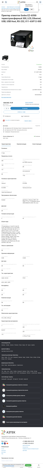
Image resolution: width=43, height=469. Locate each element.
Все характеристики (6, 97)
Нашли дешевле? (29, 102)
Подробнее (37, 125)
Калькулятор (25, 447)
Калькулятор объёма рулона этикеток (13, 395)
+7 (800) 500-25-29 (28, 441)
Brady (23, 345)
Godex (6, 357)
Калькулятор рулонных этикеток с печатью (15, 385)
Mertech (10, 359)
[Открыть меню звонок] (40, 2)
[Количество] (6, 108)
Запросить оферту (27, 121)
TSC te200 (21, 379)
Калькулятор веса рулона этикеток (13, 411)
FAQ (2, 454)
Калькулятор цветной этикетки (12, 417)
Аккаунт (38, 466)
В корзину (25, 108)
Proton (20, 345)
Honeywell (15, 357)
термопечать (20, 365)
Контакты (3, 450)
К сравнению (25, 116)
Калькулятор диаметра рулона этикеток (14, 401)
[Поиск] (6, 2)
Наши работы (7, 120)
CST (26, 345)
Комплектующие (21, 144)
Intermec (12, 345)
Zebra (2, 357)
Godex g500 (3, 379)
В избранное (7, 116)
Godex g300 (9, 379)
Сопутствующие (36, 144)
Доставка (3, 452)
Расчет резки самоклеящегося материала (14, 422)
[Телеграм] (2, 443)
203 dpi (38, 357)
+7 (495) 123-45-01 (28, 443)
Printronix (16, 345)
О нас (2, 448)
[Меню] (2, 2)
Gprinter (33, 345)
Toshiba (7, 345)
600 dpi (34, 357)
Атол (11, 357)
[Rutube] (5, 443)
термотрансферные (12, 365)
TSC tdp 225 (15, 379)
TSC (9, 357)
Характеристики (6, 144)
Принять (28, 465)
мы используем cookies (9, 465)
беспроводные (23, 373)
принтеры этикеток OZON (7, 351)
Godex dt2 (26, 379)
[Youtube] (7, 443)
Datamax (3, 345)
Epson (29, 345)
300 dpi (2, 359)
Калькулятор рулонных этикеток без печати (15, 390)
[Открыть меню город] (37, 2)
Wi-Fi (6, 359)
